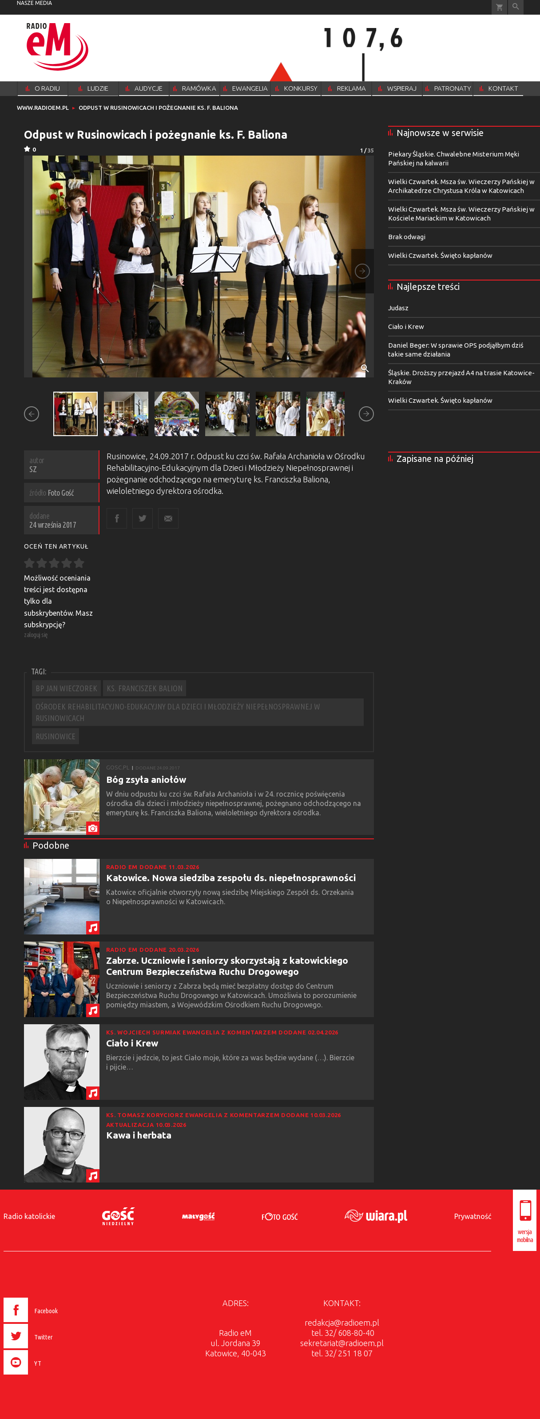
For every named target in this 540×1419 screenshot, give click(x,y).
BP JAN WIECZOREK (66, 688)
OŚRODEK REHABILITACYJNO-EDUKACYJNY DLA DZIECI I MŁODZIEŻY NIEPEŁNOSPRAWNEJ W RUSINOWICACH (178, 712)
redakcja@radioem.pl (342, 1322)
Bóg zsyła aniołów (146, 779)
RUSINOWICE (55, 736)
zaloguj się (36, 634)
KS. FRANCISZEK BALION (145, 688)
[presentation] (49, 1376)
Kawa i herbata (138, 1135)
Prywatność (472, 1216)
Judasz (398, 308)
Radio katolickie (29, 1216)
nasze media (34, 3)
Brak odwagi (406, 237)
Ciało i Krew (132, 1043)
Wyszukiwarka (516, 7)
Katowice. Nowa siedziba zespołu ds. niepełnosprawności (231, 877)
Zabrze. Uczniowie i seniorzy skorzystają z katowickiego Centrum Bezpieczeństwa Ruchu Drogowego (227, 966)
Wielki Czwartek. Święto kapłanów (440, 255)
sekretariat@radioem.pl (342, 1343)
